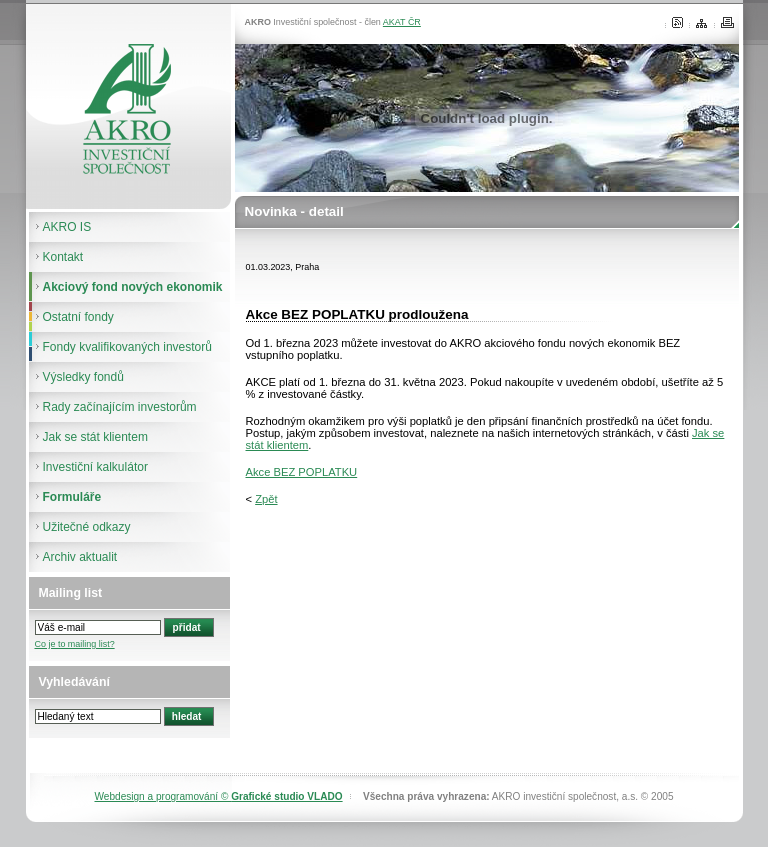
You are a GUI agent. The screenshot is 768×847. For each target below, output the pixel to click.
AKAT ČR (402, 22)
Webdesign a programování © (218, 796)
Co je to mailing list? (75, 644)
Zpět (266, 499)
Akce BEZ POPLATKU (302, 472)
